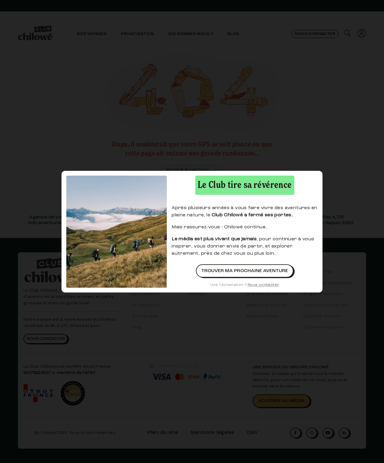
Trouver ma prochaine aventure (244, 271)
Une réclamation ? (244, 285)
